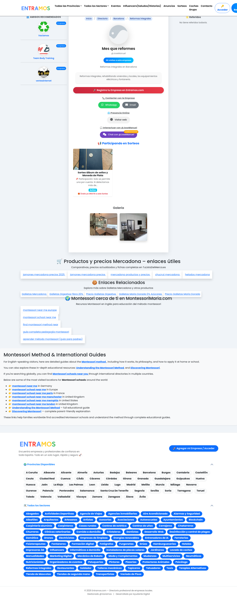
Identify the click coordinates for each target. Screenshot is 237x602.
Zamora (97, 496)
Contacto (206, 6)
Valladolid (63, 496)
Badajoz (115, 472)
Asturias (98, 472)
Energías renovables (126, 538)
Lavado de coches (181, 550)
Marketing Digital (60, 556)
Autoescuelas (148, 519)
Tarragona (184, 490)
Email (130, 104)
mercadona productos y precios (130, 274)
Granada (142, 478)
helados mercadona (197, 274)
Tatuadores (153, 568)
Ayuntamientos (173, 519)
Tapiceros (134, 568)
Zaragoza (114, 496)
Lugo (117, 484)
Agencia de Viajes (91, 513)
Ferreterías (181, 538)
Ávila (142, 496)
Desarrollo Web (154, 532)
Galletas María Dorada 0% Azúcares (140, 294)
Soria (168, 490)
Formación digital (83, 544)
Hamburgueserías (164, 544)
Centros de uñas (143, 525)
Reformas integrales (38, 568)
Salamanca (87, 490)
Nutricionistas (35, 562)
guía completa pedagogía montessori (46, 332)
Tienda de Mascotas (38, 574)
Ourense (31, 490)
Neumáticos (193, 556)
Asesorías (105, 519)
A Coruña (32, 472)
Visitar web (118, 119)
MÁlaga (175, 484)
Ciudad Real (47, 478)
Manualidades (35, 556)
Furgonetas (126, 544)
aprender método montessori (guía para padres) (53, 339)
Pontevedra (66, 490)
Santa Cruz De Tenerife (114, 490)
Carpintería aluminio (39, 525)
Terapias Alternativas (192, 568)
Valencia (45, 496)
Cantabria (183, 472)
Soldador (85, 568)
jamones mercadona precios (88, 274)
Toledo (30, 496)
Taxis (170, 568)
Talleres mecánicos (109, 568)
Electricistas (66, 538)
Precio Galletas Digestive (101, 294)
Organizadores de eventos (66, 562)
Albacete (49, 472)
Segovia (139, 490)
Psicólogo (181, 562)
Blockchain (196, 519)
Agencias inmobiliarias (122, 513)
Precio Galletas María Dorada (182, 294)
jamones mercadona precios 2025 (44, 274)
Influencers (57, 550)
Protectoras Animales (156, 562)
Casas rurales (87, 525)
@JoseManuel (118, 53)
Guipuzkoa (183, 478)
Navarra (191, 484)
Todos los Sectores (95, 6)
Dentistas (132, 532)
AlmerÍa (82, 472)
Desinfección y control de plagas (190, 532)
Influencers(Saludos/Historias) (142, 6)
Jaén (44, 484)
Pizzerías (130, 562)
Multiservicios (171, 556)
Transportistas (105, 574)
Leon (92, 484)
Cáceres (95, 478)
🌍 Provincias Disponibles (39, 464)
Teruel (201, 490)
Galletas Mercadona (34, 294)
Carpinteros (65, 525)
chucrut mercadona (167, 274)
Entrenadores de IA (157, 538)
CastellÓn (201, 472)
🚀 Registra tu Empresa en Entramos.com (118, 90)
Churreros (32, 532)
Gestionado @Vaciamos (99, 594)
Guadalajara (162, 478)
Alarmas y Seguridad (187, 513)
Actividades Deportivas (59, 513)
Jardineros (157, 550)
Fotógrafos (106, 544)
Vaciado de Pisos (130, 574)
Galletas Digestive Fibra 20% (66, 294)
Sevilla (155, 490)
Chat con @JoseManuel (118, 134)
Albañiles (32, 519)
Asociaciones (125, 519)
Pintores (114, 562)
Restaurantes (65, 568)
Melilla (145, 484)
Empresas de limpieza (94, 538)
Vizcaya (81, 496)
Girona (127, 478)
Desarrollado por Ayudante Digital (133, 594)
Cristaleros (114, 532)
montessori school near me (39, 317)
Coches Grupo (193, 7)
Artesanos (70, 519)
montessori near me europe (40, 310)
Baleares (131, 472)
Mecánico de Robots (90, 556)
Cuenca (65, 478)
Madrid (131, 484)
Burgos (166, 472)
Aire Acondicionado (155, 513)
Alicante (66, 472)
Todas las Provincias (67, 6)
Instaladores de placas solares (125, 550)
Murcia (160, 484)
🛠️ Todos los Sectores (37, 505)
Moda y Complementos (123, 556)
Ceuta (30, 478)
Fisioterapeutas (35, 544)
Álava (129, 496)
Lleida (105, 484)
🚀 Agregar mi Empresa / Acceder (193, 448)
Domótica (32, 538)
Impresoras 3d (35, 550)
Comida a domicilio (89, 532)
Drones (48, 538)
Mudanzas (150, 556)
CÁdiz (80, 478)
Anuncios (169, 6)
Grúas (143, 544)
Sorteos (182, 6)
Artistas (88, 519)
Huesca (30, 484)
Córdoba (111, 478)
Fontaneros (59, 544)
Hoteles (186, 544)
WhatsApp (109, 104)
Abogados (32, 513)
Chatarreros (185, 525)
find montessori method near (40, 324)
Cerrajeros (165, 525)
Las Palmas (76, 484)
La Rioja (58, 484)
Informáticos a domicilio (85, 550)
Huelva (200, 478)
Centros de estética (114, 525)
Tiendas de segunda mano (73, 574)
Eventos (116, 6)
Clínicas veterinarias (57, 532)
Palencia (48, 490)
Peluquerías (95, 562)
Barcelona (149, 472)
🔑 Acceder (222, 7)
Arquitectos (51, 519)
